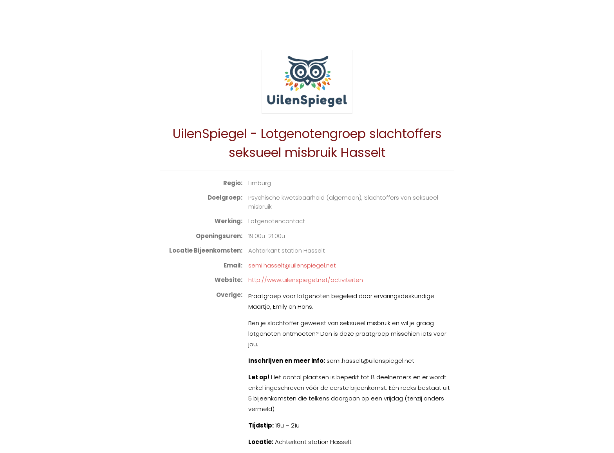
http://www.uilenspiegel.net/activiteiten (305, 280)
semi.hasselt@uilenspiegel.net (292, 265)
